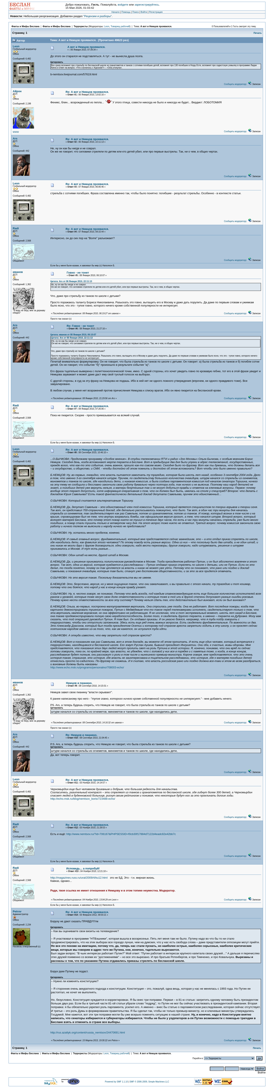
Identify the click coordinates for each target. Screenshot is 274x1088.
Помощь (125, 12)
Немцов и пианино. (79, 683)
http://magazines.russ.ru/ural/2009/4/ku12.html (78, 877)
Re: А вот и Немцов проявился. (87, 91)
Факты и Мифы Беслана (25, 26)
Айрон (17, 91)
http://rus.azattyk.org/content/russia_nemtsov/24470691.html (87, 1032)
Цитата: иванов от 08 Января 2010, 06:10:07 (73, 334)
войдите (123, 4)
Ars (15, 138)
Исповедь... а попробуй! (83, 868)
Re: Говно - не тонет (80, 325)
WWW (16, 132)
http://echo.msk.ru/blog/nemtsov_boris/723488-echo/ (82, 798)
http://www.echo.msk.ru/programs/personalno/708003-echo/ (87, 667)
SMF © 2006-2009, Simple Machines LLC (149, 1082)
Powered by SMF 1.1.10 (116, 1082)
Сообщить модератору (235, 84)
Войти (144, 12)
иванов (18, 272)
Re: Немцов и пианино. (81, 735)
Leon (106, 26)
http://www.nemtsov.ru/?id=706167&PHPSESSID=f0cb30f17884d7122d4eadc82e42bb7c (121, 834)
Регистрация (155, 12)
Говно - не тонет (78, 272)
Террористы (81, 26)
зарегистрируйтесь (146, 4)
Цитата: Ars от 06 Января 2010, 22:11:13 (71, 281)
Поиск (135, 12)
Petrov (17, 911)
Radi (16, 228)
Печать (258, 33)
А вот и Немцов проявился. (156, 26)
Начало (116, 12)
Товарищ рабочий (120, 26)
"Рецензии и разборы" (97, 16)
